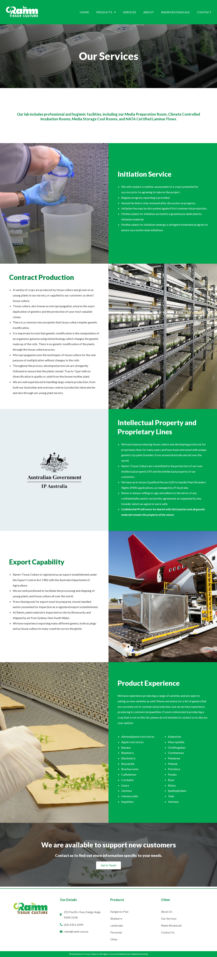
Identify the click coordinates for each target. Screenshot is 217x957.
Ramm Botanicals (175, 12)
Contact (204, 12)
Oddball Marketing (139, 954)
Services (129, 12)
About (148, 12)
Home (84, 12)
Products (106, 12)
